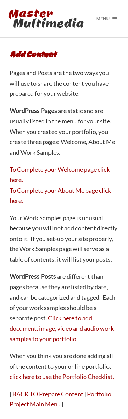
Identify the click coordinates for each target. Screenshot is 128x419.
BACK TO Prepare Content (47, 394)
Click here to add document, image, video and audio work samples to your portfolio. (62, 328)
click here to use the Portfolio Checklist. (62, 376)
